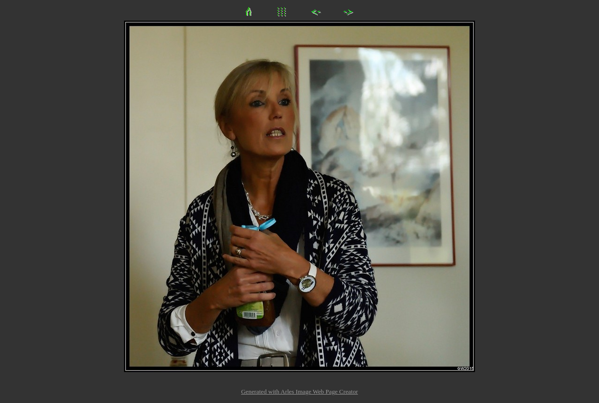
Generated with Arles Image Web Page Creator (299, 391)
